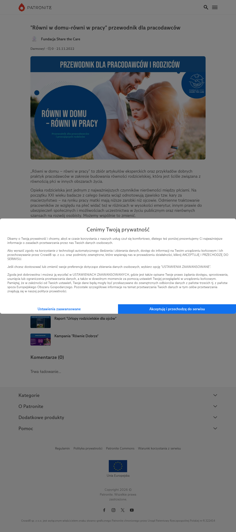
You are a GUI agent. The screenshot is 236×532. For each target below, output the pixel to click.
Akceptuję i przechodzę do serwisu (177, 309)
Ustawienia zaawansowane (59, 309)
